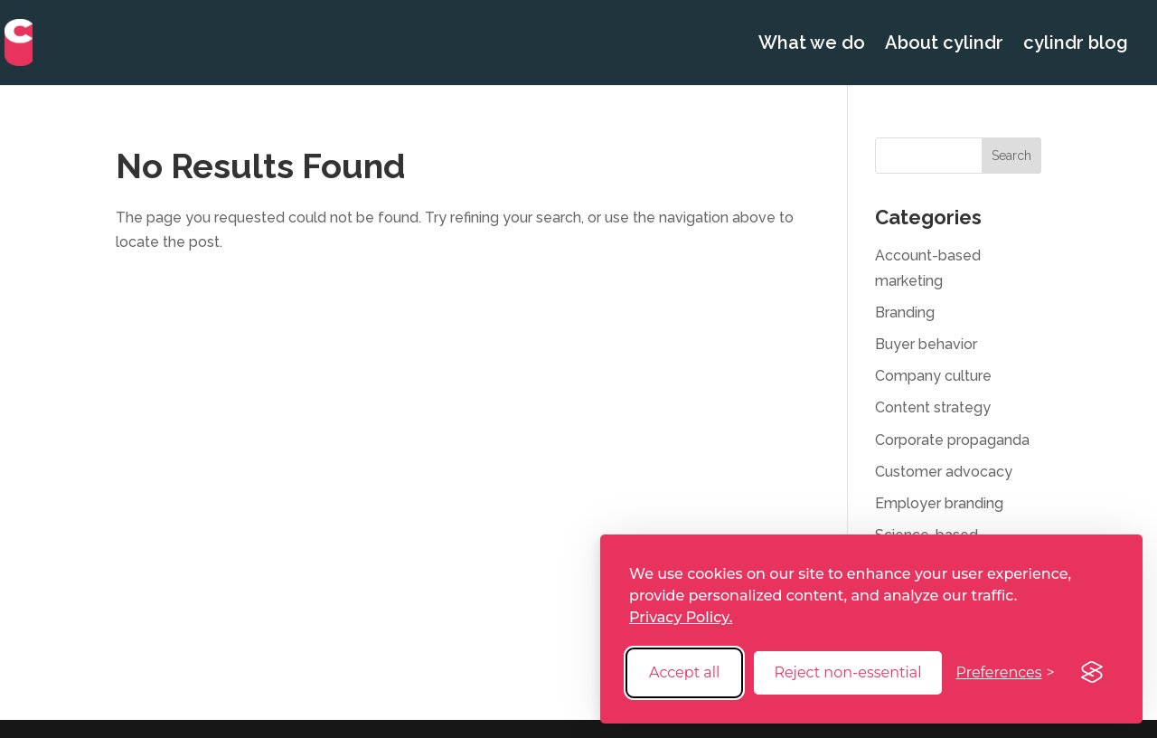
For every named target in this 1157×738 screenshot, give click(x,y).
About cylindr (944, 44)
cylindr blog (1075, 44)
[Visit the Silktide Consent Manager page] (1092, 673)
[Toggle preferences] (1005, 672)
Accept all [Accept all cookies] (684, 672)
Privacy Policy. (680, 617)
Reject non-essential (847, 672)
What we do (811, 44)
